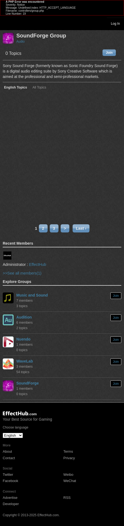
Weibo (68, 475)
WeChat (69, 481)
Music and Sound (32, 295)
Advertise (10, 498)
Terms (68, 451)
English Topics (15, 87)
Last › (81, 228)
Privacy (69, 458)
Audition (24, 317)
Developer (11, 504)
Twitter (8, 475)
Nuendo (23, 339)
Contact (9, 458)
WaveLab (24, 361)
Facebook (10, 481)
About (7, 451)
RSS (67, 498)
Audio (20, 41)
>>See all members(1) (22, 273)
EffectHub (37, 264)
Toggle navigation (6, 23)
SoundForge (27, 383)
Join (109, 53)
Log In (115, 24)
